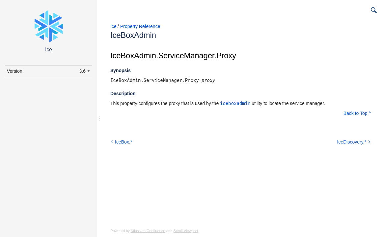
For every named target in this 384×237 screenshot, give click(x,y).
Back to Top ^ (357, 113)
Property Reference (140, 26)
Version (14, 71)
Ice (113, 26)
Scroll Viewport (186, 231)
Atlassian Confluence (148, 231)
